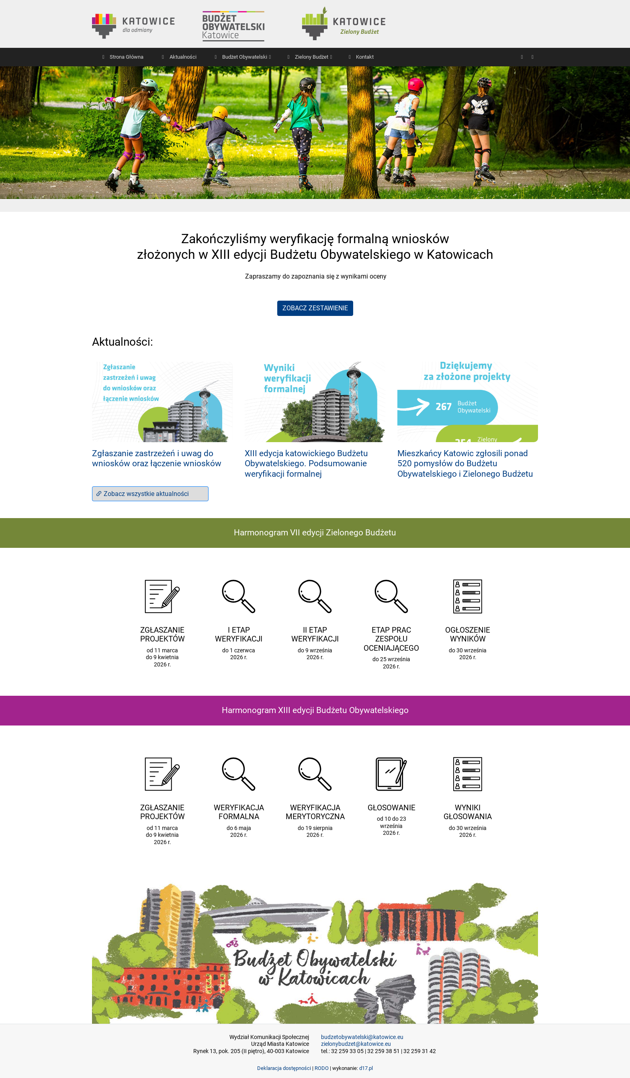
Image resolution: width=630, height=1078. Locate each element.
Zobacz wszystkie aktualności (142, 494)
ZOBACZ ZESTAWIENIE (315, 308)
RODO (322, 1068)
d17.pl (366, 1068)
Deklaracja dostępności (284, 1068)
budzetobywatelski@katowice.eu (362, 1037)
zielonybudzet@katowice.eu (356, 1044)
